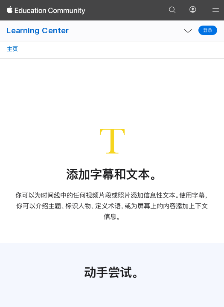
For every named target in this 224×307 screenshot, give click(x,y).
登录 (207, 30)
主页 (11, 49)
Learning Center (37, 30)
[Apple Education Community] (46, 10)
